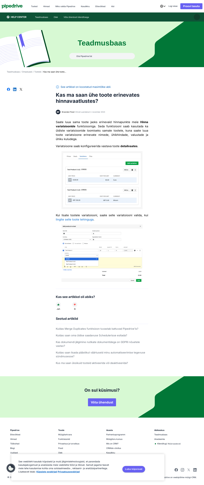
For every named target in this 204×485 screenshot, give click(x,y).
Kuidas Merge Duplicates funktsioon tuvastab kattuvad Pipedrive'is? (97, 328)
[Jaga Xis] (21, 90)
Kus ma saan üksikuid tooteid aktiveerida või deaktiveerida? (92, 363)
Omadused (27, 72)
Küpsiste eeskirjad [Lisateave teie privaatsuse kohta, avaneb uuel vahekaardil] (46, 471)
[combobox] (157, 6)
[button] (10, 468)
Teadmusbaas (13, 72)
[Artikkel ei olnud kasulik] (74, 304)
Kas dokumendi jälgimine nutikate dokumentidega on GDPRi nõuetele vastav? (98, 344)
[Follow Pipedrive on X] (188, 471)
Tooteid (37, 72)
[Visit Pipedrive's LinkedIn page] (195, 470)
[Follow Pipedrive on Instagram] (182, 471)
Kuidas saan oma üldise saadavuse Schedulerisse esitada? (91, 335)
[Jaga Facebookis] (8, 90)
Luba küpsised (133, 469)
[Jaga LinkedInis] (14, 90)
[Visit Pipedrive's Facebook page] (176, 471)
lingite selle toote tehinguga (75, 219)
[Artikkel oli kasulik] (58, 304)
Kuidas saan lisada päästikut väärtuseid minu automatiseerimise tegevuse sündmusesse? (100, 354)
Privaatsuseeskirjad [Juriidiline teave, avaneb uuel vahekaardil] (69, 471)
